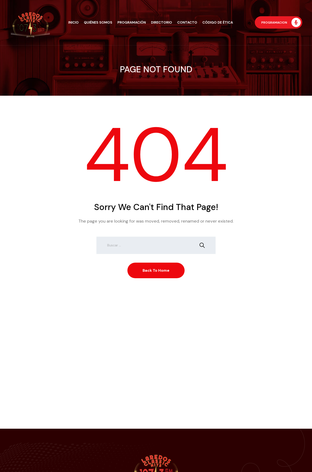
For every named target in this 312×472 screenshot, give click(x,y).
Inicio (73, 22)
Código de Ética (217, 22)
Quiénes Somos (98, 22)
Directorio (161, 22)
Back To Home (156, 270)
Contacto (187, 22)
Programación (131, 22)
